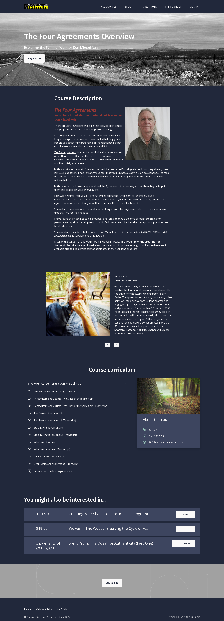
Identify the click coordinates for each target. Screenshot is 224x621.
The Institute (155, 6)
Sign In (195, 6)
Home (27, 608)
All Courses (121, 6)
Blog (137, 6)
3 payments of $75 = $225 (177, 550)
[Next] (116, 345)
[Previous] (107, 345)
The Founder (177, 6)
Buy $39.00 (35, 58)
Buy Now (185, 515)
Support (62, 608)
